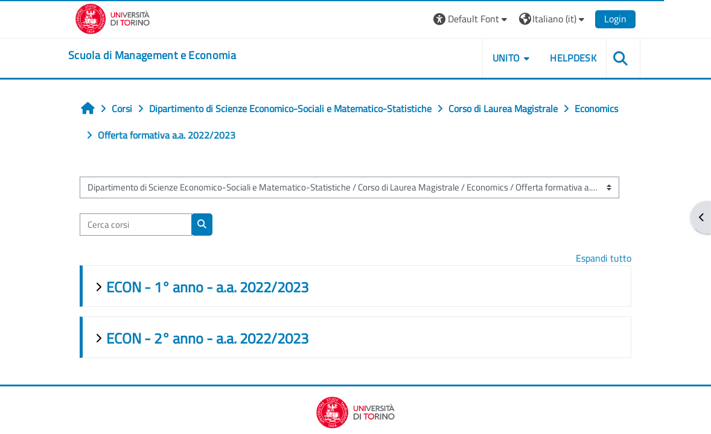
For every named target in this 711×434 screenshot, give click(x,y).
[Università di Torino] (112, 17)
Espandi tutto (603, 258)
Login (615, 18)
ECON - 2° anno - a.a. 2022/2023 (207, 338)
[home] (152, 55)
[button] (472, 19)
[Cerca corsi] (136, 224)
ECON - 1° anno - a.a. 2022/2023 (207, 287)
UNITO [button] (506, 58)
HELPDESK (573, 58)
